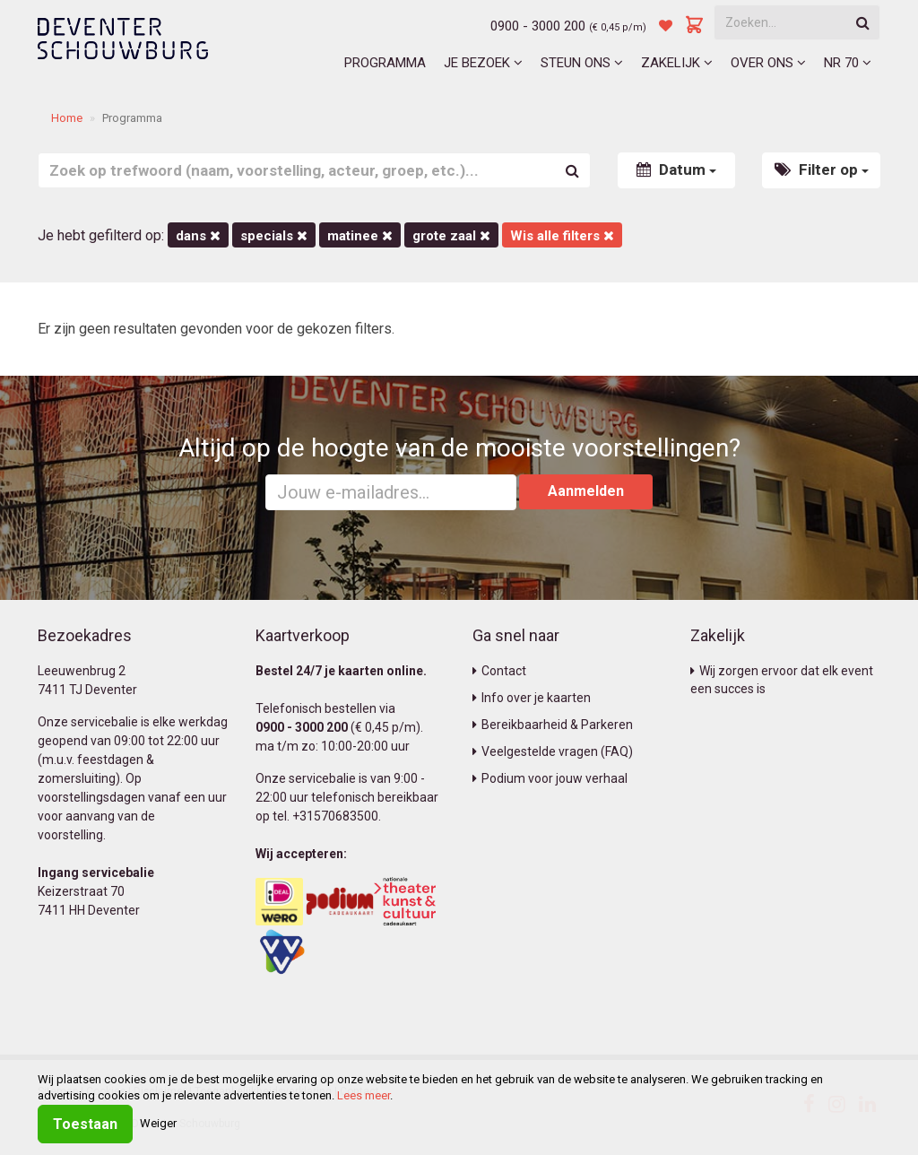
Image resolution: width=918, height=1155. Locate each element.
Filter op (822, 169)
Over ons (768, 63)
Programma (385, 63)
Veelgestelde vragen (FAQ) (552, 751)
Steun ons (582, 63)
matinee (360, 236)
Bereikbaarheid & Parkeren (552, 724)
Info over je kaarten (531, 697)
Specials (273, 236)
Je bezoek (483, 63)
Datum (676, 169)
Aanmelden (586, 490)
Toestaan (85, 1124)
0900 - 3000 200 (537, 26)
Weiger (158, 1123)
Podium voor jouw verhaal (550, 778)
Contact (499, 671)
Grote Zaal (451, 236)
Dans (198, 236)
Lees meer (363, 1095)
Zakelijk (677, 63)
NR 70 (847, 63)
